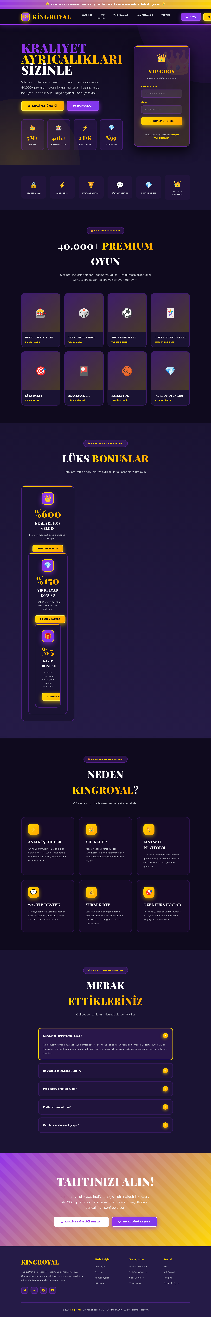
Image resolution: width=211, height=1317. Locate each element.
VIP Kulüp (101, 16)
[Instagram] (34, 1290)
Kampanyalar (145, 15)
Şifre (144, 102)
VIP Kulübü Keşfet (134, 1221)
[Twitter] (24, 1290)
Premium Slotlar (138, 1266)
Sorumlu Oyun (171, 1283)
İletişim (168, 1278)
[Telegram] (43, 1290)
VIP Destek (170, 1272)
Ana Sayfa (100, 1266)
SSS (166, 1266)
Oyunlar (87, 15)
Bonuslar (83, 105)
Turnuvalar (120, 15)
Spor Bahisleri (136, 1278)
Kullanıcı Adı (149, 86)
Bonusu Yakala (48, 548)
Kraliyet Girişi (161, 121)
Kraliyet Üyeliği (42, 105)
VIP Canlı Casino (138, 1272)
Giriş (191, 17)
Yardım (165, 15)
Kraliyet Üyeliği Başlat (81, 1221)
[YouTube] (52, 1290)
